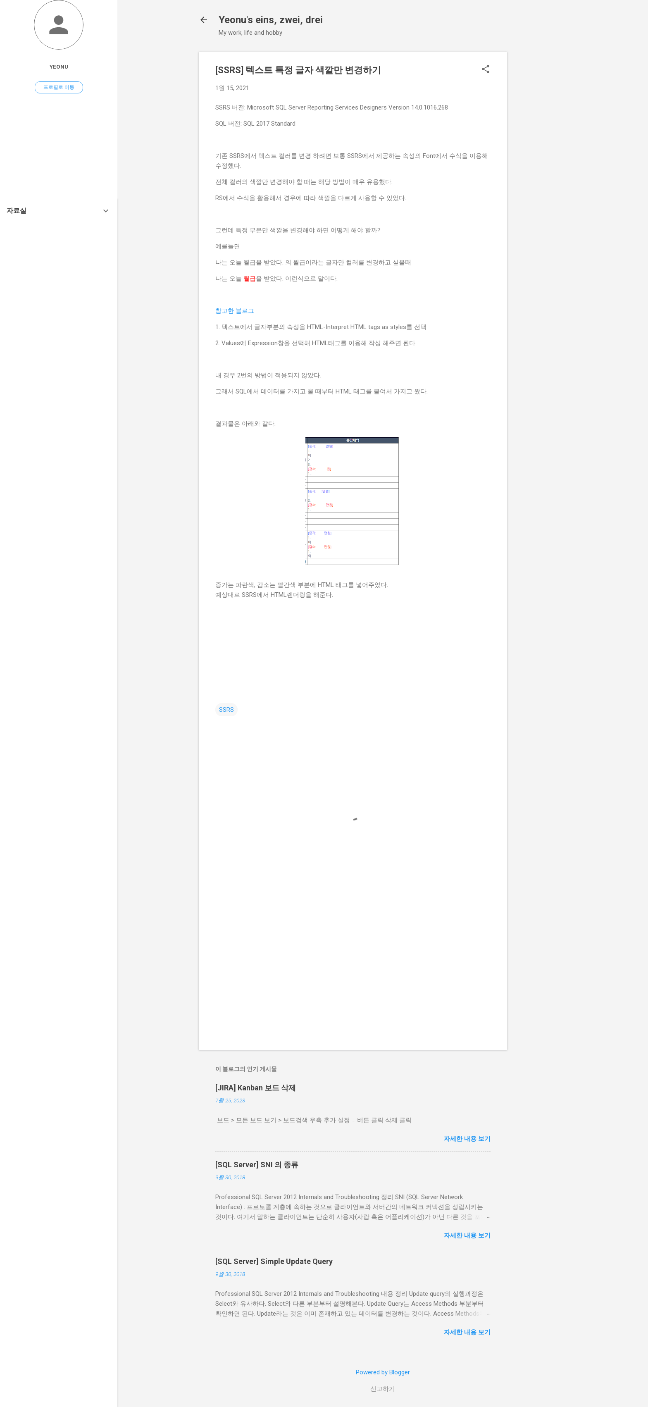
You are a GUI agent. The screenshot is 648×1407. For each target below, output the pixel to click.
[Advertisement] (540, 176)
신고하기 (382, 1389)
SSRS (226, 709)
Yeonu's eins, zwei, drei (271, 20)
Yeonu (59, 66)
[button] (486, 70)
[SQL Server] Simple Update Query (274, 1261)
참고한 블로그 (234, 311)
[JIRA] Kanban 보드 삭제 (255, 1087)
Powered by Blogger (383, 1372)
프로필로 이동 (58, 87)
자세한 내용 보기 (467, 1138)
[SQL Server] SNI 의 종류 (256, 1164)
